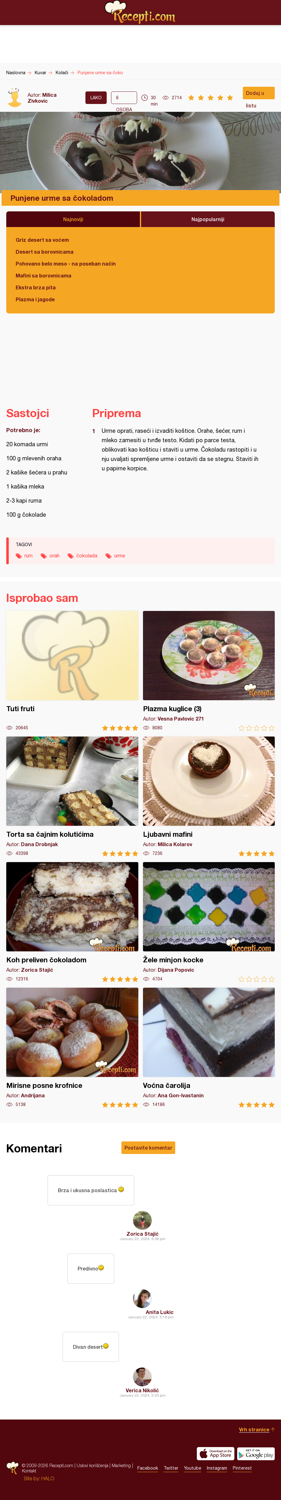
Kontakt (29, 1470)
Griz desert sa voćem (42, 240)
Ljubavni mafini (209, 796)
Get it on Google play (256, 1453)
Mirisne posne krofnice (72, 1048)
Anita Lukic (160, 1312)
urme (119, 555)
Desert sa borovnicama (45, 252)
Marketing (121, 1465)
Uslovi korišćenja (92, 1465)
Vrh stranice (254, 1429)
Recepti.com (140, 12)
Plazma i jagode (35, 299)
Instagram (217, 1468)
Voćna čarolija (209, 1048)
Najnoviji (73, 219)
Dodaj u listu (255, 94)
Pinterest (242, 1468)
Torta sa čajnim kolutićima (72, 796)
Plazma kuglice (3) (209, 671)
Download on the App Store (215, 1453)
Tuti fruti (72, 671)
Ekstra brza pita (36, 287)
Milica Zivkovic (42, 98)
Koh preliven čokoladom (72, 922)
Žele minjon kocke (209, 922)
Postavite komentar (148, 1148)
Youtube (192, 1468)
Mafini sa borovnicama (43, 275)
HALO (47, 1478)
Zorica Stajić (142, 1234)
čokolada (86, 555)
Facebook (147, 1468)
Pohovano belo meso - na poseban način (66, 263)
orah (54, 555)
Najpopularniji (208, 219)
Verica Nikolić (142, 1390)
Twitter (171, 1468)
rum (28, 555)
